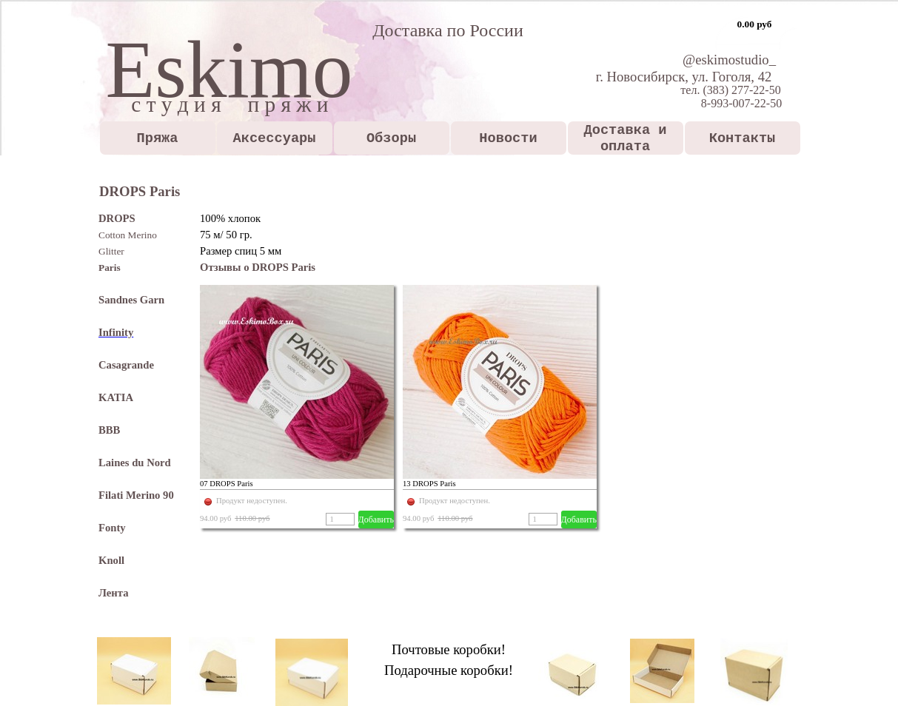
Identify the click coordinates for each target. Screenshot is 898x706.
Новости (508, 138)
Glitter (111, 251)
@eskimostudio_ (729, 59)
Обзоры (391, 138)
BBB (109, 430)
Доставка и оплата (625, 138)
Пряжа (157, 138)
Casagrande (126, 365)
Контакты (742, 138)
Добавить (376, 519)
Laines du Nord (134, 462)
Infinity (115, 332)
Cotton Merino (127, 235)
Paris (109, 267)
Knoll (111, 560)
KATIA (115, 397)
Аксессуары (274, 138)
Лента (113, 593)
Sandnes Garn (131, 300)
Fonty (112, 528)
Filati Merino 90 (136, 495)
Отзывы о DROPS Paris (257, 267)
